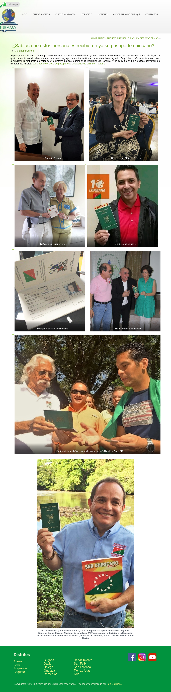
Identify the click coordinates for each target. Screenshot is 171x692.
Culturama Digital (65, 14)
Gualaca (49, 670)
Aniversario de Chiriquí (126, 14)
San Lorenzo (82, 667)
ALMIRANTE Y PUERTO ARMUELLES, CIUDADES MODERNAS (124, 38)
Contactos (151, 14)
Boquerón (20, 668)
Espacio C (86, 14)
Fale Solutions (114, 684)
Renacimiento (83, 660)
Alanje (18, 661)
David (47, 663)
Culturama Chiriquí (25, 50)
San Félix (80, 663)
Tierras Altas (82, 670)
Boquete (19, 672)
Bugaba (49, 660)
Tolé (76, 674)
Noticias (103, 14)
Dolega (48, 667)
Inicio (24, 14)
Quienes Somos (41, 14)
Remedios (50, 674)
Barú (17, 665)
